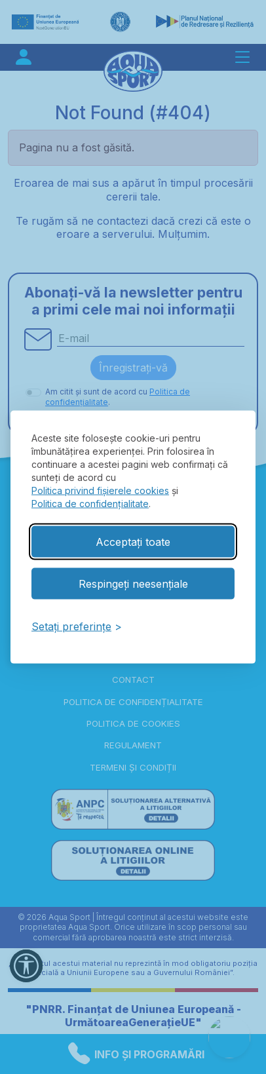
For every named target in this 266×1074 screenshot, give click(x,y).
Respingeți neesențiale (133, 583)
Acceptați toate (133, 541)
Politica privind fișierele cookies (100, 489)
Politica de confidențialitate (90, 502)
